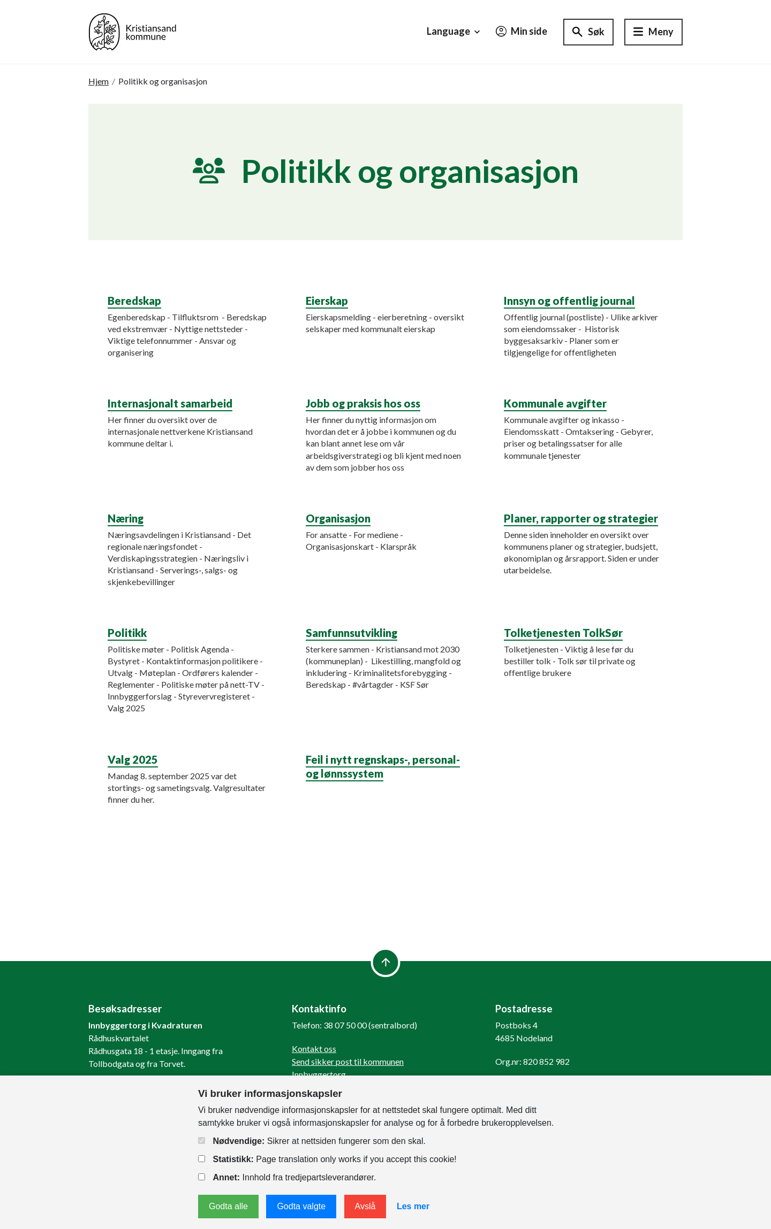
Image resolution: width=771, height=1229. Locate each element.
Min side (521, 31)
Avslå (365, 1206)
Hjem (98, 81)
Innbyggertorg (319, 1074)
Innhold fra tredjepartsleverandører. (287, 1177)
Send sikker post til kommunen (348, 1061)
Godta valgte (301, 1206)
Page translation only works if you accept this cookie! (327, 1159)
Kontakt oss (314, 1048)
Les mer (413, 1206)
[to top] (385, 962)
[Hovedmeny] (653, 32)
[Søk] (588, 32)
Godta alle (228, 1206)
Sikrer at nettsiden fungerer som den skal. (312, 1141)
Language (454, 31)
